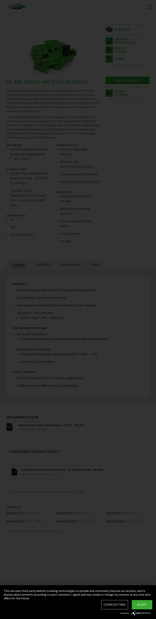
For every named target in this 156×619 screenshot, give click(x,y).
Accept (142, 604)
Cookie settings (115, 604)
